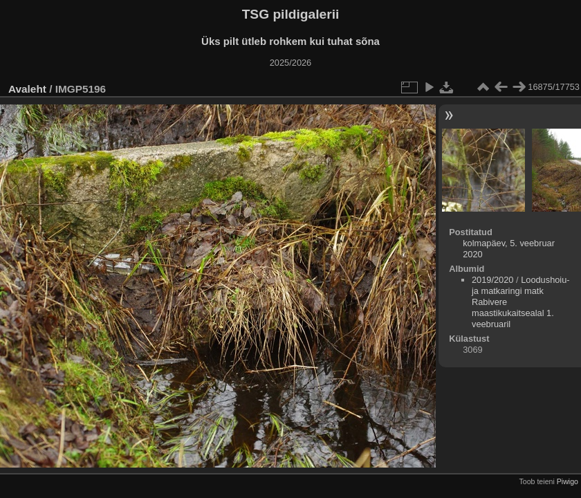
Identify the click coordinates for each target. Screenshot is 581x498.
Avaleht (27, 89)
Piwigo (567, 481)
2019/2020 (493, 280)
